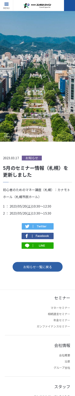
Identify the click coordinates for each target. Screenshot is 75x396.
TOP (6, 134)
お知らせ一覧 (22, 134)
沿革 (67, 361)
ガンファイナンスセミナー (53, 326)
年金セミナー (61, 320)
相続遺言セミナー (59, 314)
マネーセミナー (60, 308)
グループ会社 (62, 368)
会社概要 (64, 355)
